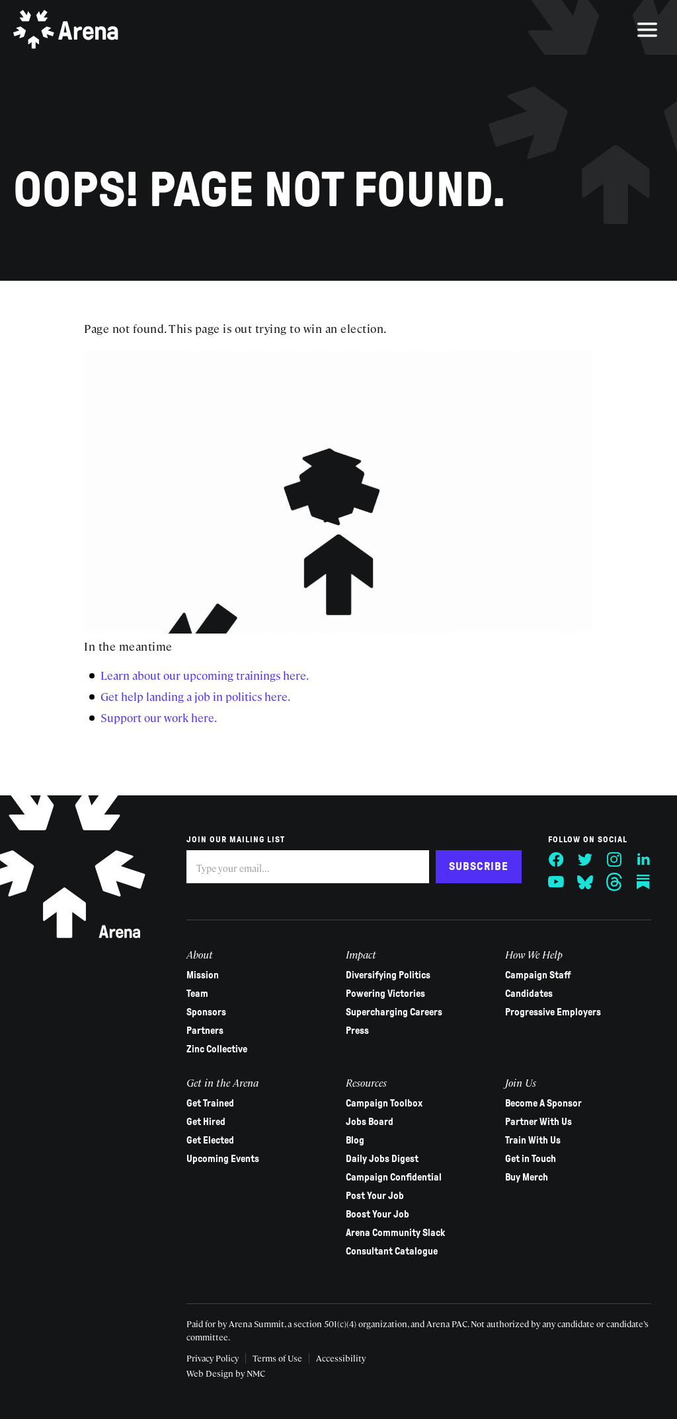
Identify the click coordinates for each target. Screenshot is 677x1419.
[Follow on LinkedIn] (643, 859)
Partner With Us (537, 1121)
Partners (204, 1030)
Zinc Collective (216, 1049)
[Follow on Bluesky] (584, 882)
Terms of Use (277, 1358)
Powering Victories (385, 993)
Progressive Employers (552, 1012)
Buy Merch (525, 1177)
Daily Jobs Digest (382, 1158)
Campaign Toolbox (384, 1103)
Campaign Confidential (394, 1177)
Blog (355, 1140)
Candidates (528, 993)
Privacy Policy (212, 1358)
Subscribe (478, 866)
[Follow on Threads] (613, 882)
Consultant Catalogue (392, 1251)
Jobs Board (369, 1121)
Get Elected (210, 1140)
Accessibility (341, 1358)
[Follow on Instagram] (613, 859)
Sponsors (206, 1012)
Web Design (209, 1373)
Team (197, 993)
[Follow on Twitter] (584, 859)
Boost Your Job (377, 1214)
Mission (202, 975)
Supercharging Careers (394, 1012)
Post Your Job (375, 1195)
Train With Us (532, 1140)
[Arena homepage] (66, 29)
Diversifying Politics (388, 975)
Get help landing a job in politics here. (195, 696)
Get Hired (205, 1121)
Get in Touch (529, 1158)
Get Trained (210, 1103)
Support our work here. (158, 717)
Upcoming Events (222, 1158)
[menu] (647, 29)
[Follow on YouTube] (555, 882)
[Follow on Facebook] (555, 859)
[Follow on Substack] (643, 882)
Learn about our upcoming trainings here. (204, 675)
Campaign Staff (537, 975)
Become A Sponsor (542, 1103)
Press (357, 1030)
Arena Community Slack (395, 1232)
